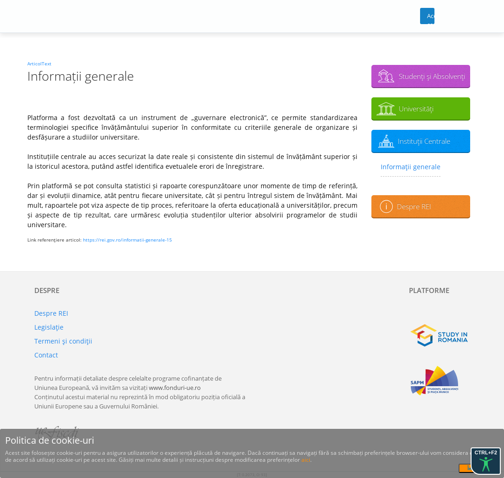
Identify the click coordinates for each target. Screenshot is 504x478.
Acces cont (431, 18)
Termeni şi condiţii (63, 341)
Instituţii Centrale (424, 141)
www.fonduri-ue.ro (175, 387)
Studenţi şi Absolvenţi (432, 76)
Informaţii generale (410, 166)
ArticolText (39, 63)
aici (305, 460)
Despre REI (414, 206)
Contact (46, 355)
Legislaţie (49, 327)
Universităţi (416, 108)
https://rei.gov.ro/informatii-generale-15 (127, 239)
